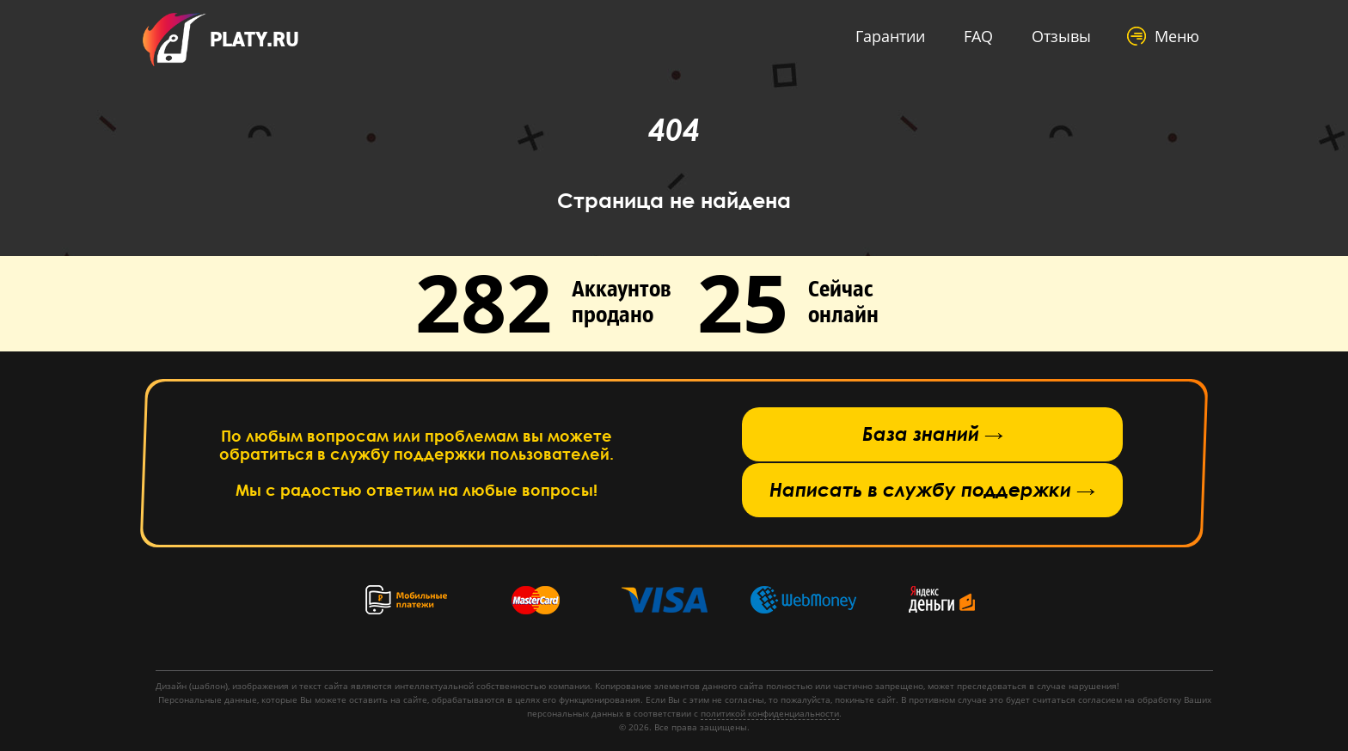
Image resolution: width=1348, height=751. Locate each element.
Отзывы (1061, 36)
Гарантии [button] (890, 36)
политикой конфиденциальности (770, 713)
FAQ (978, 36)
